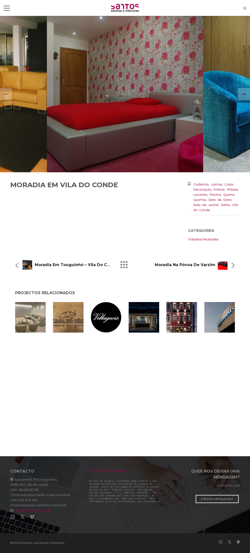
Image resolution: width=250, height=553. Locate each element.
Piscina (215, 194)
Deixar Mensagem (217, 499)
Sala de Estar (219, 200)
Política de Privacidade (107, 471)
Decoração (202, 189)
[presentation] (6, 94)
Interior (219, 189)
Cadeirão (200, 184)
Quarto (228, 194)
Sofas (225, 205)
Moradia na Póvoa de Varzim (185, 264)
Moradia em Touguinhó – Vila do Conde (76, 264)
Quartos (199, 200)
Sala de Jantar (206, 205)
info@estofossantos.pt (33, 510)
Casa (229, 184)
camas (216, 184)
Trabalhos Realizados (203, 239)
